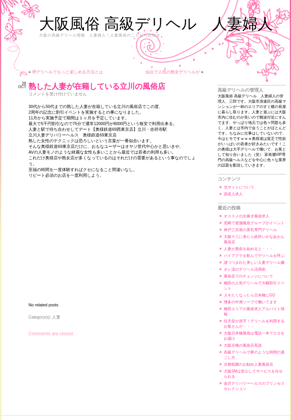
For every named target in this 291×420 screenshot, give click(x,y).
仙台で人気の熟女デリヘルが (173, 72)
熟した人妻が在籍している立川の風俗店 (96, 86)
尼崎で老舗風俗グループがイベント (254, 223)
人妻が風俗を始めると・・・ (248, 249)
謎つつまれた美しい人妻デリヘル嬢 (254, 262)
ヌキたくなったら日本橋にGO (249, 295)
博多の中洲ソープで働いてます (250, 302)
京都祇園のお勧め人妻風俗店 (248, 364)
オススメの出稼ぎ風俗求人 (246, 216)
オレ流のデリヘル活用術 (245, 269)
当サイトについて (239, 187)
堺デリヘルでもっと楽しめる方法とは (67, 72)
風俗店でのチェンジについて (248, 276)
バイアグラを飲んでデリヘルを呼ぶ (254, 256)
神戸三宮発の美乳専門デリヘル (250, 230)
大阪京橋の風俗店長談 (243, 345)
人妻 (56, 317)
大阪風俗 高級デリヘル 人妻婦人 (156, 23)
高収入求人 (233, 194)
